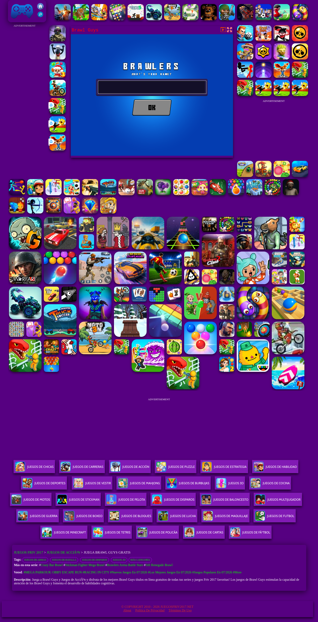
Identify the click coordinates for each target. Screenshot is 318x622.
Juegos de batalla (64, 559)
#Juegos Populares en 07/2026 (212, 572)
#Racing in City (96, 572)
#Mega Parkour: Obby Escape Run (53, 572)
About (127, 610)
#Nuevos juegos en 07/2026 (128, 572)
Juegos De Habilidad (275, 468)
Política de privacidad (149, 610)
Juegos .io (119, 559)
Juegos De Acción (129, 468)
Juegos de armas (35, 559)
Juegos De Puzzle (175, 468)
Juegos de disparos (94, 559)
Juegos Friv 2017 (22, 11)
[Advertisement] (24, 89)
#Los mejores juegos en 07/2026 (169, 572)
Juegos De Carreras (81, 468)
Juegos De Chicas (34, 468)
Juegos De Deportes (43, 484)
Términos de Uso (180, 610)
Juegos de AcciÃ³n (63, 552)
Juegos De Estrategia (224, 468)
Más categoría (140, 559)
